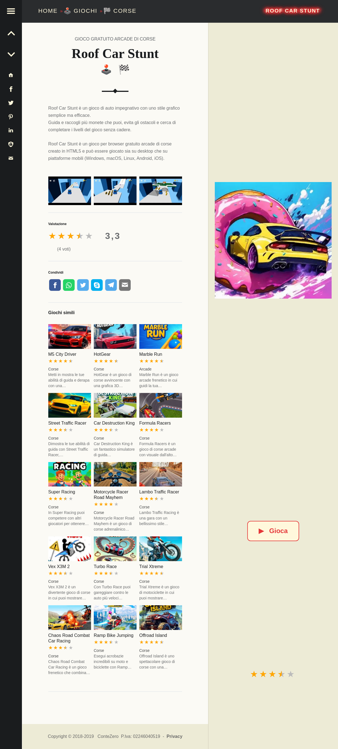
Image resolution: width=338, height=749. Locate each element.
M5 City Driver (62, 354)
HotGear (102, 354)
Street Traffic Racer (67, 423)
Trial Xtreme (151, 566)
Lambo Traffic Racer (159, 492)
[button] (11, 11)
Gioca (273, 530)
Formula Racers (155, 423)
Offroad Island (153, 635)
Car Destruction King (114, 423)
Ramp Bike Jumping (113, 635)
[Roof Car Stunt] (273, 240)
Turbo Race (105, 566)
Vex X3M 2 (59, 566)
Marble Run (150, 354)
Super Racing (61, 492)
